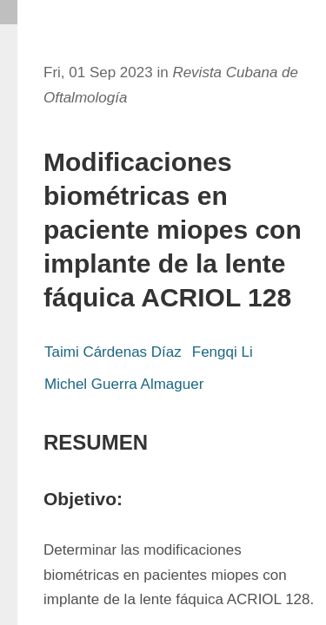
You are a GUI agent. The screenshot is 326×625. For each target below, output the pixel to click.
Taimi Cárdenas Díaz (113, 352)
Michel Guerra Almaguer (123, 384)
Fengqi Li (222, 352)
